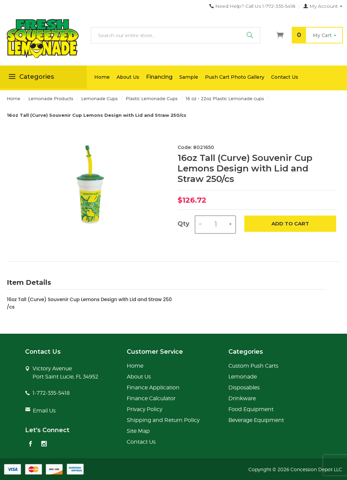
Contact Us (284, 77)
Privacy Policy (144, 409)
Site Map (138, 431)
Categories (30, 77)
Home (102, 77)
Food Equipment (250, 409)
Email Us (44, 410)
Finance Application (153, 387)
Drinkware (242, 398)
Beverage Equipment (256, 420)
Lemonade (242, 376)
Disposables (244, 387)
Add (290, 224)
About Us (128, 77)
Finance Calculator (151, 398)
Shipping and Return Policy (163, 420)
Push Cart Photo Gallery (234, 77)
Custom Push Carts (253, 366)
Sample (188, 77)
